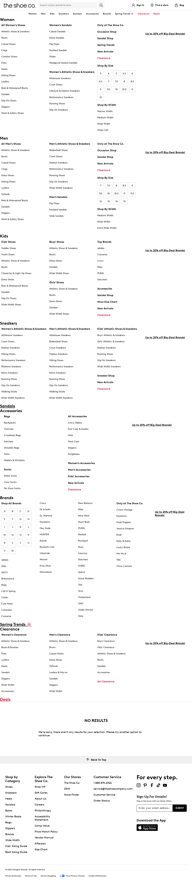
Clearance (103, 58)
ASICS (4, 572)
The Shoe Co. (72, 784)
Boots (4, 37)
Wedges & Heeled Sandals (63, 62)
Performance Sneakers (61, 97)
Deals (157, 13)
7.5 (116, 81)
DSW (67, 790)
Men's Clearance (59, 634)
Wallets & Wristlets (14, 460)
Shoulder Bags (11, 447)
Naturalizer (46, 572)
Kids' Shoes (8, 241)
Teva (80, 591)
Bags (7, 416)
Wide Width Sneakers (61, 188)
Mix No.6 (121, 553)
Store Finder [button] (71, 796)
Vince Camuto (124, 566)
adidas (100, 248)
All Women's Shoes (13, 25)
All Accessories (77, 416)
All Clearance (105, 681)
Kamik (43, 540)
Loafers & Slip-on (58, 672)
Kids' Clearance (107, 634)
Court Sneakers (57, 347)
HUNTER (44, 534)
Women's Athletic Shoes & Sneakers (71, 71)
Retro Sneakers (9, 372)
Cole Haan (7, 603)
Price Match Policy (46, 833)
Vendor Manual (44, 839)
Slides (52, 56)
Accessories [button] (92, 13)
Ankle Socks (10, 475)
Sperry (81, 572)
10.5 (124, 89)
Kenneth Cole (47, 547)
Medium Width (105, 117)
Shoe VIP (40, 788)
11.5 (132, 193)
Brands (9, 835)
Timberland (84, 597)
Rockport (83, 540)
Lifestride (45, 553)
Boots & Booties (9, 647)
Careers (39, 806)
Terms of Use (31, 877)
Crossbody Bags (12, 435)
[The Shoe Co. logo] (19, 5)
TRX (118, 559)
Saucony (82, 553)
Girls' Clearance (105, 647)
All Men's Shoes (11, 143)
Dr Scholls (45, 509)
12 (101, 97)
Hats (70, 435)
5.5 (124, 73)
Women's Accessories (81, 463)
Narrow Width (104, 111)
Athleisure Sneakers (60, 78)
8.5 (132, 81)
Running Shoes (57, 103)
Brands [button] (107, 13)
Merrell (43, 559)
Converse (102, 254)
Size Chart (41, 851)
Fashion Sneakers (58, 162)
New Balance (85, 503)
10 (116, 89)
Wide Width (103, 123)
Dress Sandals (56, 37)
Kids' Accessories (78, 476)
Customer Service (104, 796)
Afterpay (40, 845)
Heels (4, 69)
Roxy (80, 547)
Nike (99, 267)
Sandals (77, 13)
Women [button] (32, 13)
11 (132, 89)
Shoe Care (73, 441)
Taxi (80, 584)
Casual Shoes (8, 44)
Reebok (82, 534)
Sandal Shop (105, 38)
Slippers (5, 106)
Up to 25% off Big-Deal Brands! (165, 86)
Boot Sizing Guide (16, 853)
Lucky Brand (123, 547)
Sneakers (10, 794)
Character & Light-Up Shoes (16, 273)
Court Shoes (55, 84)
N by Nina (45, 565)
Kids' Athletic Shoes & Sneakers (117, 328)
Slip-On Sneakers (58, 109)
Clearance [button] (143, 13)
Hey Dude (45, 528)
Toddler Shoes (8, 248)
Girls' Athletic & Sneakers (111, 341)
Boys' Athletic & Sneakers (111, 335)
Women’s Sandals (60, 25)
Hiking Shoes (8, 75)
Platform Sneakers (11, 366)
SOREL (81, 565)
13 (109, 201)
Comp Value (42, 827)
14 (116, 201)
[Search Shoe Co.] (67, 5)
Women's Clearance (14, 634)
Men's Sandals (58, 197)
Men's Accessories (79, 469)
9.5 (108, 89)
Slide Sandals (56, 216)
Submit (180, 809)
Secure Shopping (48, 877)
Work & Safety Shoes (12, 113)
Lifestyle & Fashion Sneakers (64, 90)
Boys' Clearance (106, 641)
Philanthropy (43, 812)
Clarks (4, 597)
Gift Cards (41, 794)
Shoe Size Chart (107, 301)
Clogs (4, 50)
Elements (121, 516)
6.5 (100, 81)
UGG (80, 603)
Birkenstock (7, 578)
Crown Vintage (124, 509)
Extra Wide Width (106, 228)
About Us (40, 800)
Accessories (104, 288)
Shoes (9, 788)
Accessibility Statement (42, 820)
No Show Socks (12, 488)
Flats (3, 62)
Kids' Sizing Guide (16, 847)
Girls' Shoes (56, 282)
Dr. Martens (46, 515)
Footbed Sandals (58, 50)
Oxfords (5, 194)
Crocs (100, 260)
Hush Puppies (123, 522)
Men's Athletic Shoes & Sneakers (69, 143)
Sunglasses (74, 454)
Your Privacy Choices (72, 877)
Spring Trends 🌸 (124, 13)
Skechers (102, 279)
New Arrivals (105, 51)
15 (124, 201)
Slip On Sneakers (106, 360)
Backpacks (10, 422)
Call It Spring (8, 591)
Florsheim (45, 522)
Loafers (5, 81)
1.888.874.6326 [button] (103, 784)
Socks (7, 469)
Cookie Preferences (97, 877)
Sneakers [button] (64, 13)
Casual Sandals (57, 31)
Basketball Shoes (58, 150)
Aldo (3, 566)
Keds (119, 534)
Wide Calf (102, 130)
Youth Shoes (8, 254)
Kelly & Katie (123, 541)
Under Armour (85, 609)
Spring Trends (105, 44)
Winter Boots (13, 818)
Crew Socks (10, 482)
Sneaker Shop (106, 375)
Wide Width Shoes (11, 304)
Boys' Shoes (56, 241)
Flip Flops (54, 44)
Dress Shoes (7, 175)
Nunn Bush (84, 522)
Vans (80, 616)
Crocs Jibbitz (75, 422)
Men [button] (43, 13)
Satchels (8, 441)
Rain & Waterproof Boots (14, 88)
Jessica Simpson (125, 528)
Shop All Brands (11, 503)
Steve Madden (86, 578)
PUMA (100, 273)
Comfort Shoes (9, 56)
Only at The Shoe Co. (110, 25)
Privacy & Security (13, 877)
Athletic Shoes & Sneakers (15, 31)
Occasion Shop (106, 31)
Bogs (3, 585)
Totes (7, 454)
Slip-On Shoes (8, 100)
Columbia (6, 610)
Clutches (9, 429)
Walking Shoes (9, 391)
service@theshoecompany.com (113, 790)
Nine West (83, 515)
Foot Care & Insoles (78, 429)
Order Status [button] (102, 802)
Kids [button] (52, 13)
